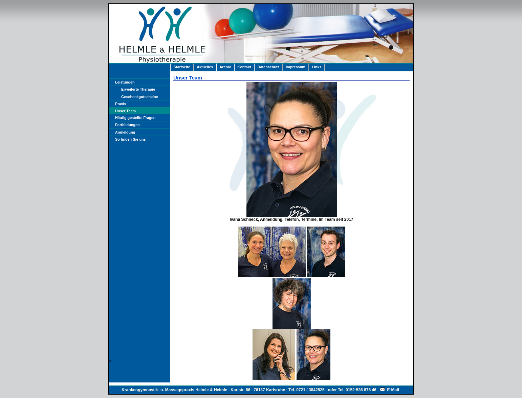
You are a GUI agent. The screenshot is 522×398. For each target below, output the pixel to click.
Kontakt (244, 67)
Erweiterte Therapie (138, 89)
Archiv (225, 67)
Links (316, 67)
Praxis (120, 104)
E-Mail (389, 390)
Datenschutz (268, 67)
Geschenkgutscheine (139, 97)
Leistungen (125, 82)
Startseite (182, 67)
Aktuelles (205, 67)
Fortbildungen (127, 125)
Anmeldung (125, 132)
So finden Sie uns (130, 139)
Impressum (295, 67)
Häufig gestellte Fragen (135, 118)
